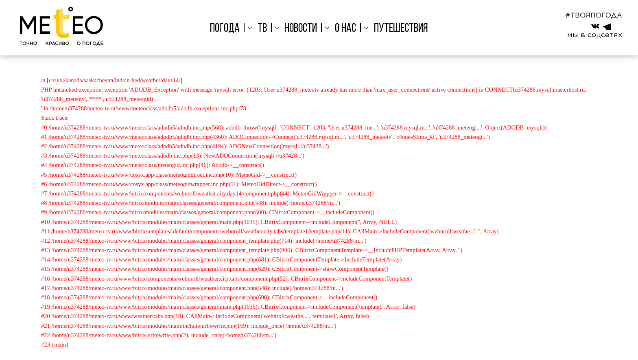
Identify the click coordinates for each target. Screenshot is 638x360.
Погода (225, 28)
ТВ (262, 28)
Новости (300, 28)
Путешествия (401, 28)
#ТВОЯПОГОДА (593, 15)
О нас (345, 28)
